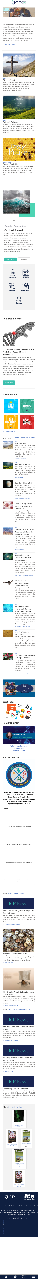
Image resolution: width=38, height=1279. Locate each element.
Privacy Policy (15, 1217)
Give (27, 1206)
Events (23, 1206)
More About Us (9, 45)
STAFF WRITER (19, 477)
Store (31, 1206)
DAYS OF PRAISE (7, 162)
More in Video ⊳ (31, 884)
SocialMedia (24, 1277)
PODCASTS (32, 438)
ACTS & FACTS (24, 438)
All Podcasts (9, 431)
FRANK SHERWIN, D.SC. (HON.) (23, 498)
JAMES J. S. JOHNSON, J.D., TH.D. (12, 924)
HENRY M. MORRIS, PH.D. (22, 458)
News (6, 1206)
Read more (9, 382)
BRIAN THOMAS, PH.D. (21, 649)
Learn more (10, 259)
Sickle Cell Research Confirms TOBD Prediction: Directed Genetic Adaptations (18, 352)
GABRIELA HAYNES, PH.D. (22, 600)
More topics (24, 259)
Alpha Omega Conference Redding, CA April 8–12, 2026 (19, 748)
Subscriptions (24, 1217)
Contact (32, 1217)
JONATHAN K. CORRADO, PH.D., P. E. (24, 523)
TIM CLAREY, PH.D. (20, 549)
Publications (12, 1206)
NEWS (4, 78)
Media (18, 1206)
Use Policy (7, 1217)
